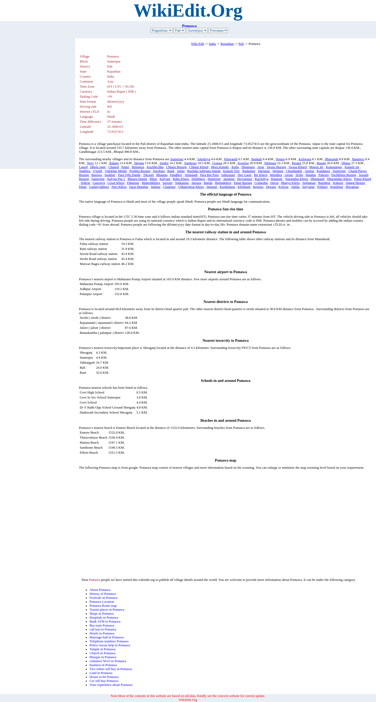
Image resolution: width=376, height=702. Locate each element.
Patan (82, 187)
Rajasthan (227, 44)
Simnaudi (191, 175)
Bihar (153, 179)
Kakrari (338, 183)
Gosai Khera (115, 183)
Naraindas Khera (296, 179)
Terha (299, 175)
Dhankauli (318, 179)
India (212, 44)
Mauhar (311, 175)
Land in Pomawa (100, 673)
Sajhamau (308, 183)
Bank (170, 171)
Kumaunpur (334, 167)
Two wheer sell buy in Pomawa (110, 669)
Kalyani (165, 179)
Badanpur (248, 171)
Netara (280, 159)
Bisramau (352, 187)
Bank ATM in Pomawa (104, 621)
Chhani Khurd (198, 167)
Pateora (323, 175)
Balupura (138, 167)
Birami (296, 163)
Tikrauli (148, 175)
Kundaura (323, 171)
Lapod (83, 167)
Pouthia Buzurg (139, 171)
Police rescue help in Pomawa (109, 645)
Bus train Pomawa (101, 625)
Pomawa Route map (103, 606)
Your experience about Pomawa (110, 685)
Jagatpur (229, 179)
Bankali (256, 159)
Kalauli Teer (231, 171)
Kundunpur (227, 187)
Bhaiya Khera (290, 183)
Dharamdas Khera (339, 179)
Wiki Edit (197, 44)
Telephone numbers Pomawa (108, 641)
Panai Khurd (362, 179)
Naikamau (182, 183)
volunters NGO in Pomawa (107, 661)
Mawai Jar (316, 167)
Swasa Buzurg (276, 167)
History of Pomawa (102, 594)
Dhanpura (248, 167)
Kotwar (283, 187)
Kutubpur (336, 187)
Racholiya (262, 179)
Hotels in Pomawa (101, 633)
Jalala (181, 171)
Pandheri (176, 175)
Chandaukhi (294, 171)
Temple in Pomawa (102, 649)
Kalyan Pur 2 (116, 179)
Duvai (274, 183)
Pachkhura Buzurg (343, 175)
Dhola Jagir (98, 167)
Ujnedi (97, 171)
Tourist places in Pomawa (106, 609)
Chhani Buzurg (176, 167)
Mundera (276, 175)
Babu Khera (181, 179)
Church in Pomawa (102, 653)
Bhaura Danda (137, 179)
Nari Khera (118, 187)
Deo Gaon (244, 175)
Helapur (278, 171)
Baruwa (96, 175)
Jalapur (156, 187)
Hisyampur (244, 179)
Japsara (196, 183)
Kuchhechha (155, 167)
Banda (208, 183)
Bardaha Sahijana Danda (204, 171)
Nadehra (84, 171)
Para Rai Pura (209, 175)
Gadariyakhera (99, 187)
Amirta (309, 171)
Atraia (288, 175)
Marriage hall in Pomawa (106, 637)
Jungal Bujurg (355, 183)
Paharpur (133, 183)
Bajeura (258, 187)
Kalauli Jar (352, 167)
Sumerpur (176, 159)
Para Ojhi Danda (129, 175)
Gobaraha (261, 183)
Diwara (271, 187)
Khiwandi (230, 159)
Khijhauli (244, 187)
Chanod (113, 167)
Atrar (260, 167)
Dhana (345, 163)
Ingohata (159, 171)
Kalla (235, 167)
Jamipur (211, 187)
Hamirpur (214, 179)
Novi (90, 163)
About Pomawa (99, 590)
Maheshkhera (151, 183)
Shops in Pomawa (101, 613)
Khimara (270, 163)
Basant (321, 163)
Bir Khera (260, 175)
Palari (125, 167)
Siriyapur (308, 187)
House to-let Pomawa (103, 677)
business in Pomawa (103, 665)
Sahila (295, 187)
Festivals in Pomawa (103, 598)
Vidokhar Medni (115, 171)
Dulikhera (198, 179)
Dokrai (85, 183)
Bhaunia (162, 175)
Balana (114, 163)
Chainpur (169, 187)
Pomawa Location (101, 602)
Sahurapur (228, 175)
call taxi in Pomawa (102, 629)
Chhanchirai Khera (191, 187)
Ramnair (277, 179)
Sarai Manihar (138, 187)
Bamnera (358, 159)
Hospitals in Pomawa (103, 617)
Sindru (164, 163)
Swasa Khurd (298, 167)
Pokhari (322, 187)
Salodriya (203, 159)
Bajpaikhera (223, 183)
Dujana (139, 163)
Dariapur (264, 171)
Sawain (168, 183)
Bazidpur (324, 183)
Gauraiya (99, 183)
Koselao (243, 163)
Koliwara (305, 159)
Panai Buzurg (243, 183)
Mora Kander (220, 167)
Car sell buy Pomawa (103, 681)
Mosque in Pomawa (102, 657)
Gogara (217, 163)
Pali (241, 44)
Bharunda (331, 159)
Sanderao (190, 163)
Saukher (110, 175)
